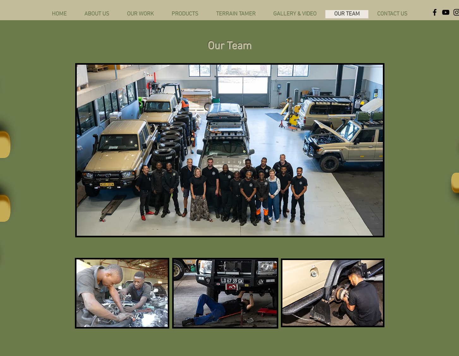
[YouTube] (445, 12)
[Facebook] (434, 12)
